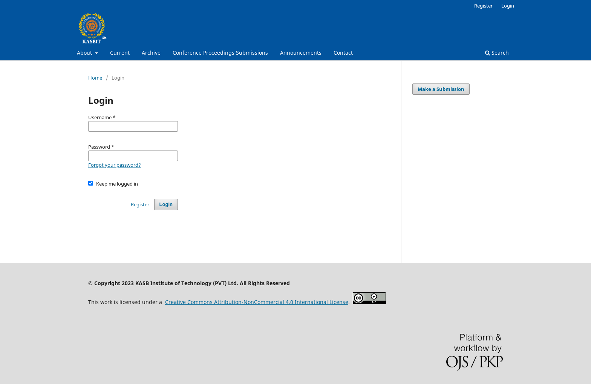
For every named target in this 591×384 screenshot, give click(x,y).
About (85, 52)
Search (497, 52)
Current (120, 52)
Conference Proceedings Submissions (220, 52)
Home (95, 77)
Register (483, 5)
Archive (151, 52)
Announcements (301, 52)
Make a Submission (441, 89)
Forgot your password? (114, 164)
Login (507, 5)
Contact (343, 52)
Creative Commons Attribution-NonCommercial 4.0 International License (256, 302)
